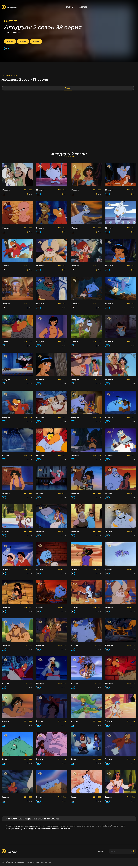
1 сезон (10, 41)
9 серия (108, 721)
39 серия (75, 456)
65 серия (6, 228)
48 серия (40, 380)
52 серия (40, 342)
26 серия (75, 569)
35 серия (40, 493)
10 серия (74, 721)
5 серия (108, 759)
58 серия (109, 266)
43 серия (75, 418)
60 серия (40, 266)
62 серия (109, 228)
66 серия (109, 190)
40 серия (40, 456)
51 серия (74, 342)
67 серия (75, 190)
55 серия (74, 304)
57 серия (6, 304)
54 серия (109, 304)
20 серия (6, 645)
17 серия (109, 645)
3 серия (39, 797)
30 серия (75, 531)
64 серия (40, 228)
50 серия (109, 342)
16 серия (5, 683)
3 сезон (36, 41)
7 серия (39, 759)
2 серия (74, 797)
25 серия (109, 569)
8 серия (5, 759)
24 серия (6, 607)
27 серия (40, 569)
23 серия (40, 607)
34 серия (75, 493)
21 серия (109, 607)
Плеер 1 (68, 88)
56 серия (40, 304)
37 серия (109, 456)
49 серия (6, 380)
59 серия (75, 266)
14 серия (74, 683)
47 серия (75, 380)
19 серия (40, 645)
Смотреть (82, 7)
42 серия (109, 418)
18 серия (74, 645)
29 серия (109, 531)
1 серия (108, 797)
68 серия (40, 190)
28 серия (6, 569)
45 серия (6, 418)
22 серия (74, 607)
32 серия (5, 531)
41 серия (5, 456)
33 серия (109, 493)
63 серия (75, 228)
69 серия (6, 190)
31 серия (40, 531)
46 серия (109, 380)
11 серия (39, 721)
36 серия (6, 493)
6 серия (74, 759)
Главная (69, 7)
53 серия (5, 342)
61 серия (5, 266)
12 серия (5, 721)
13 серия (109, 683)
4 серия (5, 797)
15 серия (40, 683)
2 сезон (23, 41)
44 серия (40, 418)
